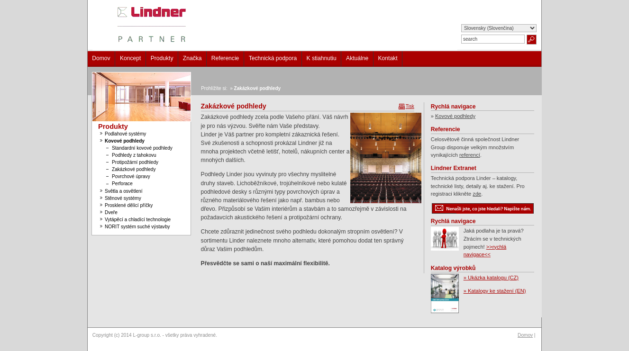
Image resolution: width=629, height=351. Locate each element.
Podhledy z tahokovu (134, 155)
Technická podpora (273, 58)
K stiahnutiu (322, 58)
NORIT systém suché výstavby (137, 226)
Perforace (122, 183)
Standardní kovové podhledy (142, 148)
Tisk (410, 106)
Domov (101, 58)
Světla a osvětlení (124, 191)
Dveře (111, 212)
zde (477, 194)
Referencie (225, 58)
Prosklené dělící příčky (129, 205)
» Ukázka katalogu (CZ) (491, 277)
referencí (469, 155)
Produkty (162, 58)
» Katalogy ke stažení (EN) (495, 291)
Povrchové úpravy (131, 176)
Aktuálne (357, 58)
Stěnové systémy (123, 198)
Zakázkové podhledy (133, 169)
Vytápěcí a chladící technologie (138, 219)
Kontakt (388, 58)
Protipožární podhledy (135, 162)
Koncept (130, 58)
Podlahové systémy (125, 133)
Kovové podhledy (125, 141)
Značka (192, 58)
